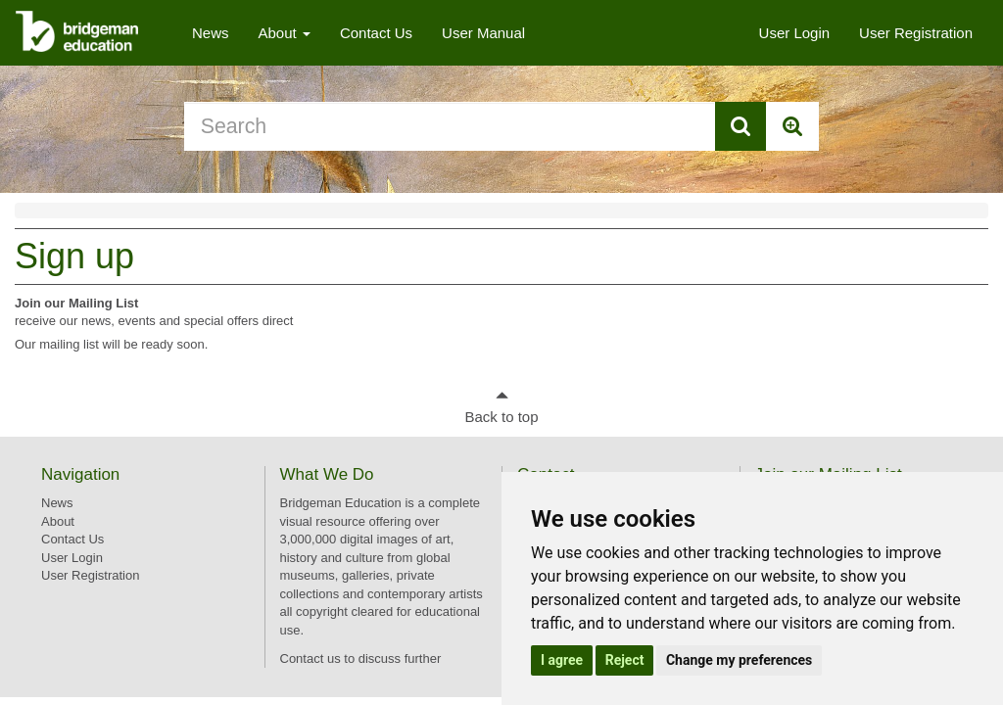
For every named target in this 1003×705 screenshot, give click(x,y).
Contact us (310, 658)
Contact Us (376, 32)
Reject (625, 660)
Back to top (501, 416)
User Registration (916, 32)
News (210, 32)
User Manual (483, 32)
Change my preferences (739, 660)
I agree (562, 660)
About (284, 32)
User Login (795, 32)
